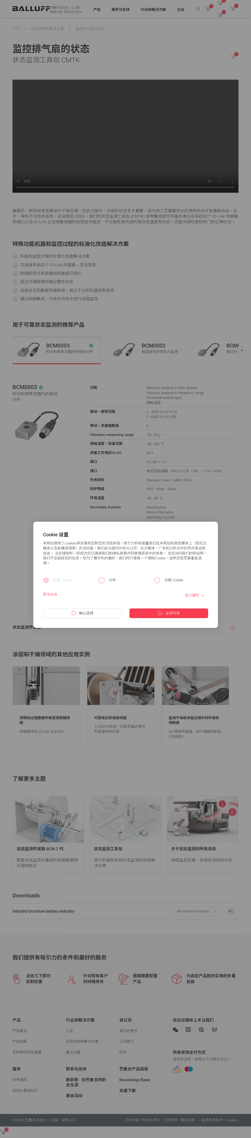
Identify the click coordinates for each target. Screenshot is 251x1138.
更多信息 (50, 594)
